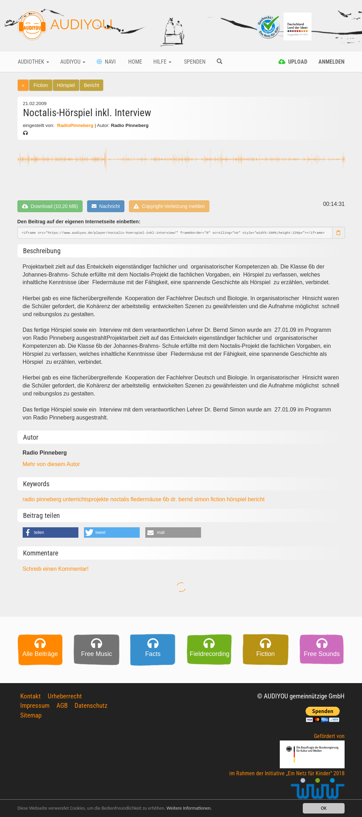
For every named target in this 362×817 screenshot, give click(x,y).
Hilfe (162, 61)
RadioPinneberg (75, 125)
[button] (50, 532)
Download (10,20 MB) (50, 206)
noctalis (120, 499)
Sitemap (30, 715)
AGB (62, 706)
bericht (256, 499)
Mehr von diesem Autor (51, 464)
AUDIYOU (65, 25)
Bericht (91, 85)
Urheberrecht (65, 696)
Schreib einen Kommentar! (55, 569)
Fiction (40, 85)
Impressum (34, 706)
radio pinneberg (43, 499)
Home (134, 61)
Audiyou (72, 61)
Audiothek (33, 61)
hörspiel (237, 499)
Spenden (194, 61)
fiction (219, 499)
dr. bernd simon (191, 499)
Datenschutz (91, 706)
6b (167, 499)
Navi (106, 61)
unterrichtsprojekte (86, 499)
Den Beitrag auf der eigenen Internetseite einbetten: (78, 221)
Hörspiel (66, 85)
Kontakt (30, 696)
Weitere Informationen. (189, 808)
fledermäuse (147, 499)
